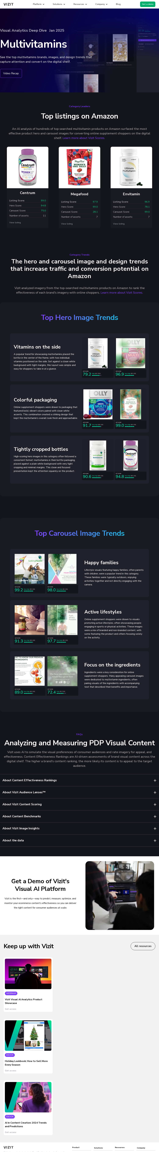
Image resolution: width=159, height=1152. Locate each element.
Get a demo (148, 4)
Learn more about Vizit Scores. (84, 138)
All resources (143, 946)
